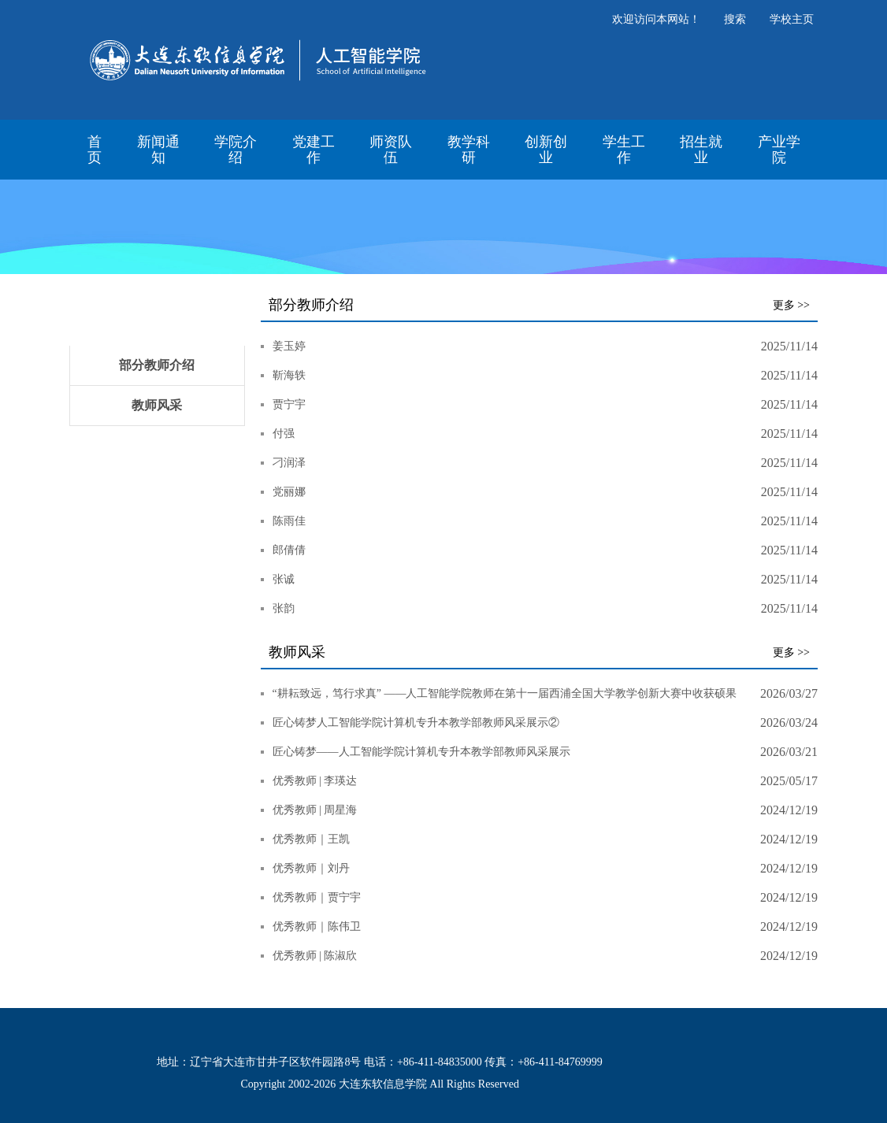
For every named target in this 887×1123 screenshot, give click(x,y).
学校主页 (792, 19)
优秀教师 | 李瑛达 (315, 781)
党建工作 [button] (313, 149)
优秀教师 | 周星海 (315, 810)
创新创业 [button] (546, 149)
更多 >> (791, 305)
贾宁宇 (289, 404)
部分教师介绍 (157, 365)
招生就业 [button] (701, 149)
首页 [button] (94, 149)
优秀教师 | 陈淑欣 (315, 956)
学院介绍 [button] (235, 149)
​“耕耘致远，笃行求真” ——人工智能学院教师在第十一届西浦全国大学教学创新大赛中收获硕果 (505, 693)
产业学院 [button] (779, 149)
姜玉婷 (289, 346)
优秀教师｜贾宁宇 (317, 897)
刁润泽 (289, 463)
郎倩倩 (289, 550)
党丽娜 (289, 492)
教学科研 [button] (468, 149)
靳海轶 (289, 375)
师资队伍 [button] (390, 149)
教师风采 (157, 405)
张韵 (284, 608)
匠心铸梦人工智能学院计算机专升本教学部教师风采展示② (416, 722)
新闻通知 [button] (158, 149)
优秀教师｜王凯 (311, 839)
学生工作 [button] (624, 149)
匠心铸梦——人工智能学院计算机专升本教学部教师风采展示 (421, 752)
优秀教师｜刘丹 (311, 868)
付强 (284, 433)
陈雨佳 (289, 521)
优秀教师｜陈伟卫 (317, 926)
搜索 (735, 19)
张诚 (284, 579)
